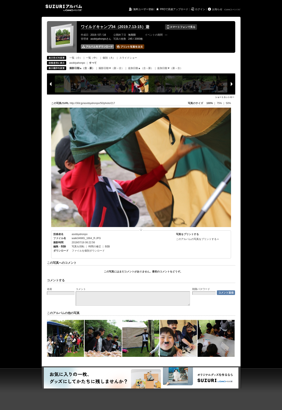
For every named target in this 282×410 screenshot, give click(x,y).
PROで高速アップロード (174, 9)
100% (209, 103)
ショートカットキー (224, 97)
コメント (81, 289)
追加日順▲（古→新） (140, 68)
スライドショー (128, 57)
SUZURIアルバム (64, 7)
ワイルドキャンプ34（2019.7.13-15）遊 (115, 27)
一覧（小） (75, 57)
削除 (107, 246)
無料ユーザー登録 (143, 9)
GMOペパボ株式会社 (232, 10)
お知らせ (217, 9)
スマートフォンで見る (181, 27)
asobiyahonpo (77, 62)
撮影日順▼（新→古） (111, 68)
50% (228, 103)
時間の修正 (94, 246)
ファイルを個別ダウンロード (88, 250)
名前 (49, 289)
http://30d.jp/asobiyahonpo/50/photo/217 (92, 103)
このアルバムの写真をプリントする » (197, 239)
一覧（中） (92, 57)
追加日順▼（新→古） (170, 68)
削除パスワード (201, 289)
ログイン (200, 9)
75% (220, 103)
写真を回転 (78, 246)
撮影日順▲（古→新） (82, 68)
